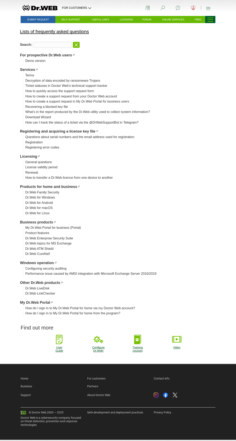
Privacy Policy (162, 412)
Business (26, 386)
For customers (96, 378)
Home (24, 378)
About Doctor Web (98, 395)
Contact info (161, 378)
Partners (92, 386)
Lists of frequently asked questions (54, 31)
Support (26, 395)
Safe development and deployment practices (115, 412)
